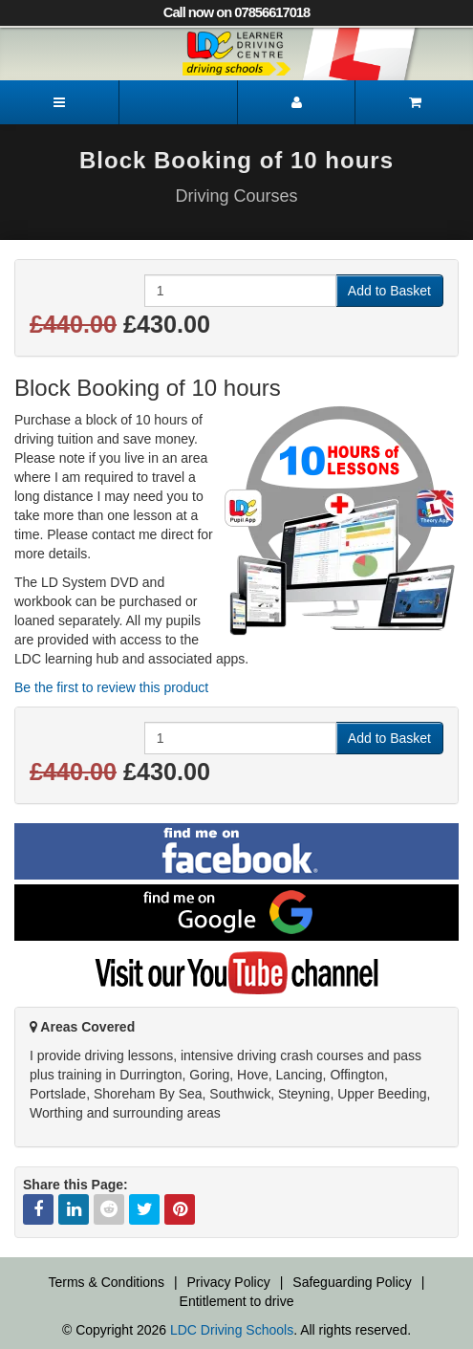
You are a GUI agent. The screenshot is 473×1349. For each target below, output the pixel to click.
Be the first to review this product (111, 687)
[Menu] (59, 102)
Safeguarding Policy (352, 1282)
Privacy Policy (228, 1282)
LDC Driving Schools (231, 1330)
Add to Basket (389, 290)
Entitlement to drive (237, 1301)
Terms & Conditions (106, 1282)
